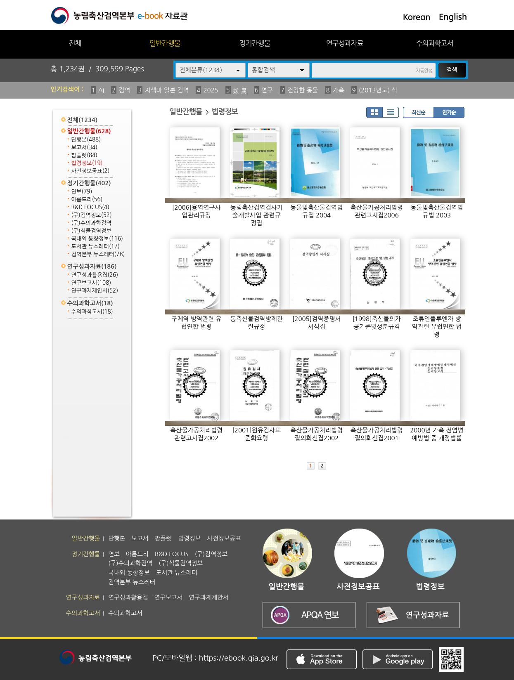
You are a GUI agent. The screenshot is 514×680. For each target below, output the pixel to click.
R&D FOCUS (90, 207)
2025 (210, 90)
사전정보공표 (90, 171)
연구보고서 (91, 283)
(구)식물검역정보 (91, 231)
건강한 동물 (302, 90)
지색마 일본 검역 (166, 90)
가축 (338, 90)
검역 (124, 90)
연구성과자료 (344, 43)
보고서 (84, 147)
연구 (267, 90)
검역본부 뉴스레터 (98, 254)
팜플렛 (84, 155)
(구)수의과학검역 (91, 223)
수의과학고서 (434, 43)
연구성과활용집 (94, 275)
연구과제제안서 (94, 290)
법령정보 (87, 163)
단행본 (86, 139)
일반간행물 (164, 43)
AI (101, 90)
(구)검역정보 (91, 215)
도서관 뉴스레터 (95, 246)
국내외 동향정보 (97, 238)
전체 (75, 43)
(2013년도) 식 (378, 90)
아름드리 (87, 199)
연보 (81, 191)
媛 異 (240, 91)
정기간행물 (254, 43)
